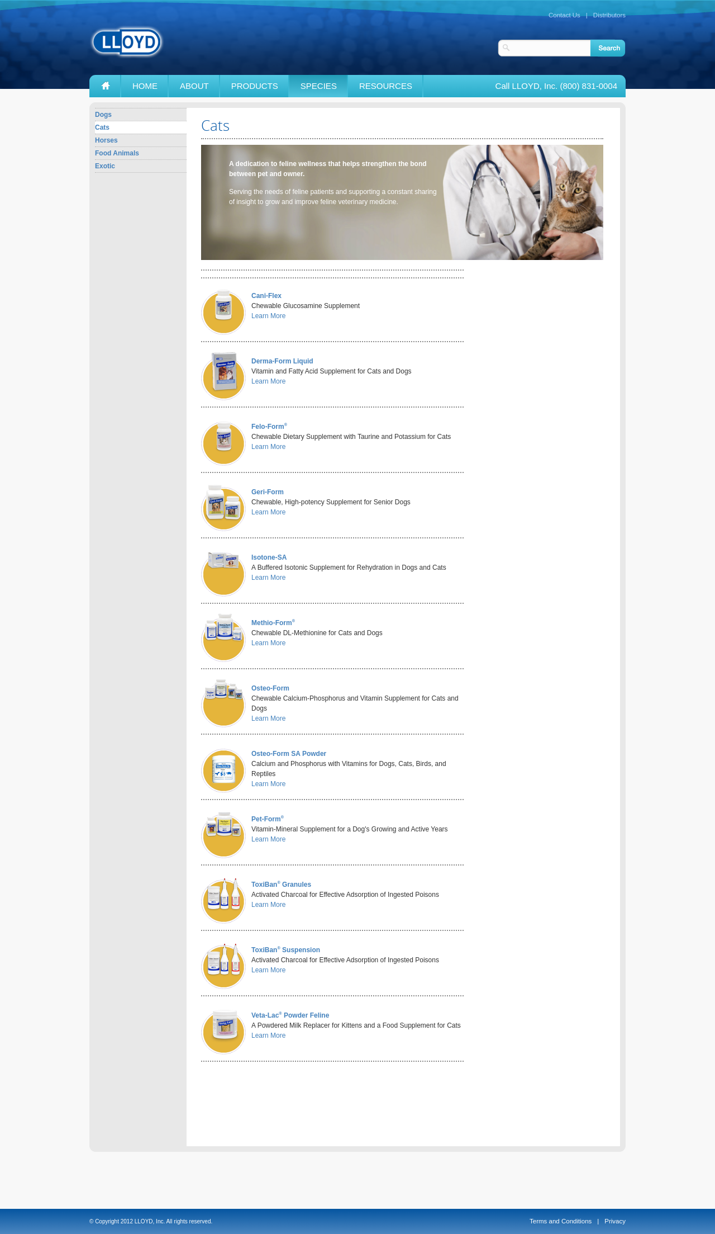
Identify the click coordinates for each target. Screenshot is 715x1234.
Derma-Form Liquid (282, 361)
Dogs (103, 115)
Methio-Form (273, 623)
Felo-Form (269, 427)
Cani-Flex (266, 296)
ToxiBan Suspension (285, 950)
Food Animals (117, 153)
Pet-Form (267, 819)
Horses (106, 140)
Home (145, 86)
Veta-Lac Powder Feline (290, 1015)
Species (319, 86)
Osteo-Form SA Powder (288, 754)
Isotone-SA (269, 557)
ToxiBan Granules (281, 884)
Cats (102, 127)
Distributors (609, 15)
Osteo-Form (270, 688)
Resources (385, 86)
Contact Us (564, 15)
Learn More (268, 316)
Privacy (615, 1221)
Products (254, 86)
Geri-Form (267, 492)
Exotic (105, 166)
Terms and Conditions (561, 1221)
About (194, 86)
